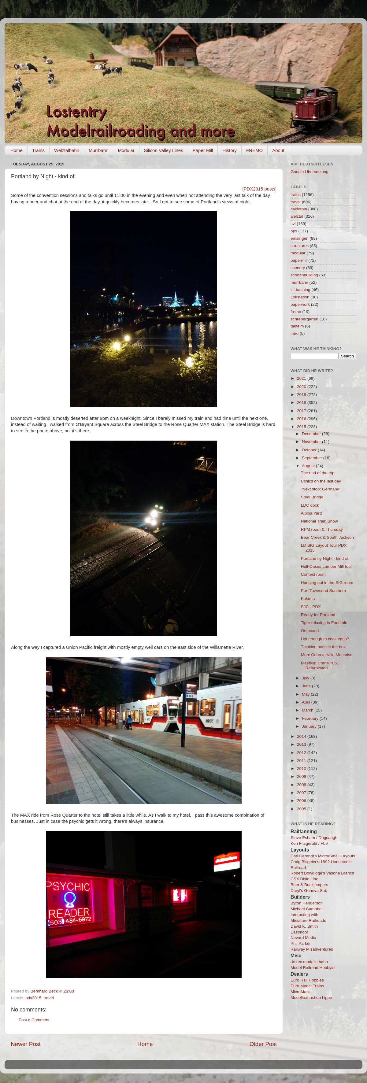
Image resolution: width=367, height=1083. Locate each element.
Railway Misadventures (312, 949)
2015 (302, 426)
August (309, 466)
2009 (302, 776)
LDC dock (310, 505)
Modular (126, 150)
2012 (302, 752)
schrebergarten (304, 319)
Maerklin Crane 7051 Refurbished (320, 665)
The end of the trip (318, 473)
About (278, 150)
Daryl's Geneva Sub (309, 890)
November (312, 441)
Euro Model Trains (307, 986)
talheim (297, 326)
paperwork (300, 304)
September (312, 458)
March (308, 710)
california (299, 209)
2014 (302, 736)
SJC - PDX (311, 606)
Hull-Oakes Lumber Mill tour (326, 566)
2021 (302, 378)
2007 (302, 792)
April (306, 702)
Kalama (308, 598)
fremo (296, 311)
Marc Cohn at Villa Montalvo (327, 654)
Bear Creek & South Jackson (327, 537)
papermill (299, 260)
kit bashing (300, 289)
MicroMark (300, 991)
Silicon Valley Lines (163, 150)
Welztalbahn (66, 150)
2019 (302, 394)
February (311, 718)
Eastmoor (299, 932)
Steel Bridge (312, 497)
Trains (38, 150)
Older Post (263, 1044)
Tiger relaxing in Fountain (324, 622)
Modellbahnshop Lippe (311, 997)
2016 (302, 418)
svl (293, 223)
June (307, 686)
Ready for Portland (318, 614)
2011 (302, 760)
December (312, 433)
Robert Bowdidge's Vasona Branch (322, 873)
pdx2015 (33, 998)
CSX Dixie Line (304, 879)
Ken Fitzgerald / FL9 (309, 843)
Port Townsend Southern (323, 590)
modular (298, 253)
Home (16, 150)
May (306, 694)
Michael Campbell (307, 909)
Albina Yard (311, 513)
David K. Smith (304, 926)
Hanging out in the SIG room (327, 582)
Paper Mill (203, 150)
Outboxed (310, 630)
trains (296, 194)
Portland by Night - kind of (324, 558)
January (310, 726)
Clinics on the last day (321, 481)
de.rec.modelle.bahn (309, 961)
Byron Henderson (307, 903)
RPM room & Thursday (322, 529)
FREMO (254, 150)
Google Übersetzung (309, 171)
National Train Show (319, 521)
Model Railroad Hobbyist (313, 967)
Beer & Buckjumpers (309, 884)
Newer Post (26, 1044)
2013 (302, 744)
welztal (297, 216)
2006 (302, 800)
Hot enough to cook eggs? (325, 639)
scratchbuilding (304, 275)
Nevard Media (303, 937)
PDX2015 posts (259, 189)
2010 (302, 768)
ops (294, 231)
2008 (302, 784)
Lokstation (300, 297)
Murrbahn (98, 150)
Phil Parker (301, 943)
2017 (302, 410)
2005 (302, 809)
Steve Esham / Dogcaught (315, 837)
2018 (302, 402)
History (229, 150)
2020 (302, 386)
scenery (298, 267)
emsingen (300, 238)
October (310, 450)
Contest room (313, 574)
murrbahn (299, 282)
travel (49, 998)
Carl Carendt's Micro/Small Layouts (323, 856)
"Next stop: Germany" (321, 489)
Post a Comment (34, 1020)
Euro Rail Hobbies (307, 980)
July (306, 678)
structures (300, 245)
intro (294, 333)
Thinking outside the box (323, 647)
